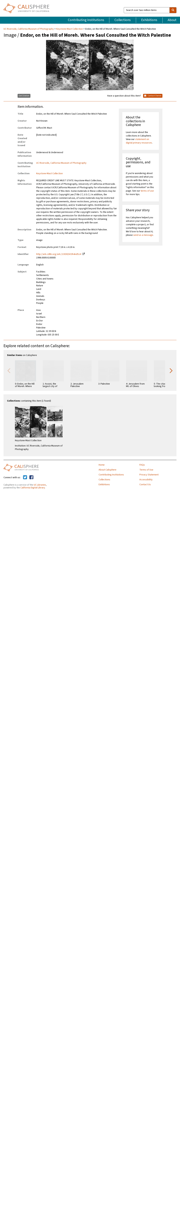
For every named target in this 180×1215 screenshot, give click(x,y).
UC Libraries (40, 485)
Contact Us (145, 484)
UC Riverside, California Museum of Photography (29, 29)
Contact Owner (152, 95)
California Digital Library (32, 487)
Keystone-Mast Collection (69, 29)
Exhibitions (149, 20)
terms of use (147, 191)
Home (102, 465)
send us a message (143, 235)
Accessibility (146, 479)
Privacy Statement (149, 474)
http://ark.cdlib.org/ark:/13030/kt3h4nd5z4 (58, 254)
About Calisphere (107, 470)
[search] (172, 10)
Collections (122, 20)
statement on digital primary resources (139, 141)
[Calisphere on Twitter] (25, 477)
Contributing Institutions (86, 20)
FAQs (142, 465)
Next (171, 370)
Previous (9, 370)
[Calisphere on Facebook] (31, 477)
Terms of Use (146, 470)
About (172, 20)
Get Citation (24, 95)
